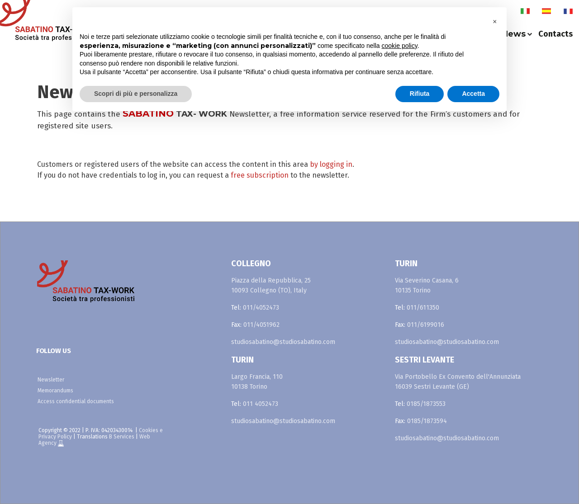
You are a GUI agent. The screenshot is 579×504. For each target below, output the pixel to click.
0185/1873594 (427, 421)
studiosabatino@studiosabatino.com (283, 342)
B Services (121, 436)
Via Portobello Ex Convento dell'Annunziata (458, 377)
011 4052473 (260, 404)
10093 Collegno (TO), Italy (269, 290)
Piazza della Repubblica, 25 (271, 280)
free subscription (260, 175)
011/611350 (423, 307)
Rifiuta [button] (420, 93)
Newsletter (51, 380)
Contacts (555, 34)
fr (568, 11)
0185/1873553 (426, 404)
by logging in (331, 164)
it (525, 11)
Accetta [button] (473, 93)
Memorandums (55, 390)
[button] (495, 21)
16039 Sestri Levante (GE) (432, 387)
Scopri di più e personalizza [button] (135, 93)
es (546, 11)
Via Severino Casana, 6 (427, 280)
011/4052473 (261, 307)
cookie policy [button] (400, 45)
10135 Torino (413, 290)
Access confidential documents (76, 401)
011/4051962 (261, 325)
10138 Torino (249, 387)
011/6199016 (425, 325)
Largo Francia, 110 (257, 377)
